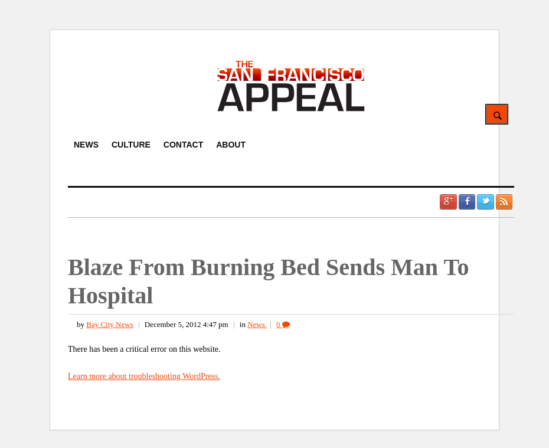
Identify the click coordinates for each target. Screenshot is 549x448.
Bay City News (109, 324)
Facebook (467, 202)
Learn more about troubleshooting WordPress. (144, 376)
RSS (504, 202)
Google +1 (448, 202)
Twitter (485, 202)
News (257, 324)
